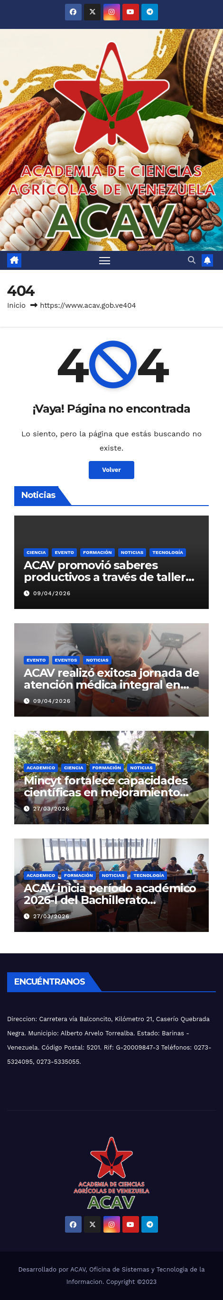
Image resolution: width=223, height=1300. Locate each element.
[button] (191, 260)
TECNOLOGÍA (167, 552)
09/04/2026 (52, 593)
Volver (111, 469)
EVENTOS (66, 660)
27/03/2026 (51, 808)
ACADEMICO (41, 767)
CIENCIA (36, 552)
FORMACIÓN (97, 552)
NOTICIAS (132, 552)
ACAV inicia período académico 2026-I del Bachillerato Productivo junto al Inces (110, 900)
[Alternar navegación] (104, 260)
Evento (64, 552)
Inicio (16, 305)
